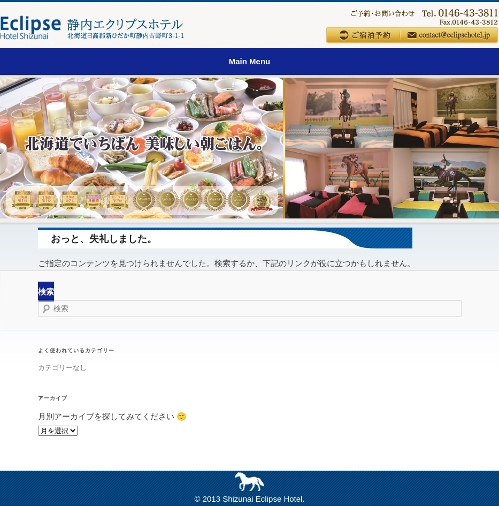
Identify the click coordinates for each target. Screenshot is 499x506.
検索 (46, 291)
